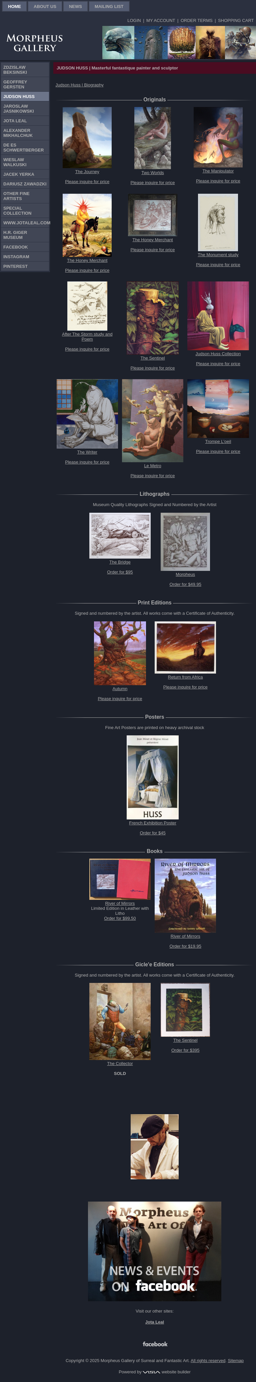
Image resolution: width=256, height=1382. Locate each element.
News (75, 6)
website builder (166, 1371)
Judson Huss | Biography (80, 84)
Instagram (16, 256)
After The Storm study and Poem (87, 337)
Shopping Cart (236, 20)
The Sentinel (153, 358)
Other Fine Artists (16, 196)
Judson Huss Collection (218, 353)
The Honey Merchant (87, 260)
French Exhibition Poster (152, 822)
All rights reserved (208, 1360)
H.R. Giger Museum (15, 235)
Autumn (119, 688)
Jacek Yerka (18, 174)
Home (14, 6)
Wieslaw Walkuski (14, 162)
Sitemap (236, 1360)
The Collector (120, 1063)
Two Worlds (152, 172)
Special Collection (17, 211)
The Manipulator (218, 170)
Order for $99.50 (120, 918)
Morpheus (185, 574)
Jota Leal (15, 120)
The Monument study (218, 254)
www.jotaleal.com (26, 222)
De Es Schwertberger (23, 148)
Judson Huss (19, 96)
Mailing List (109, 6)
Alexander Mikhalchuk (18, 133)
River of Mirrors (120, 903)
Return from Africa (185, 677)
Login (134, 20)
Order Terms (197, 20)
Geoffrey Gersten (15, 84)
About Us (45, 6)
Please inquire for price (87, 181)
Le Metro (152, 465)
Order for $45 (152, 832)
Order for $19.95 (185, 946)
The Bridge (120, 562)
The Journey (87, 171)
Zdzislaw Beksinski (15, 70)
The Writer (87, 452)
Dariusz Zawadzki (24, 183)
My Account (160, 20)
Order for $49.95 (185, 584)
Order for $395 (185, 1050)
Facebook (15, 247)
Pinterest (15, 266)
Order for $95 (120, 572)
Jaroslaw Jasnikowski (18, 109)
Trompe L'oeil (218, 441)
